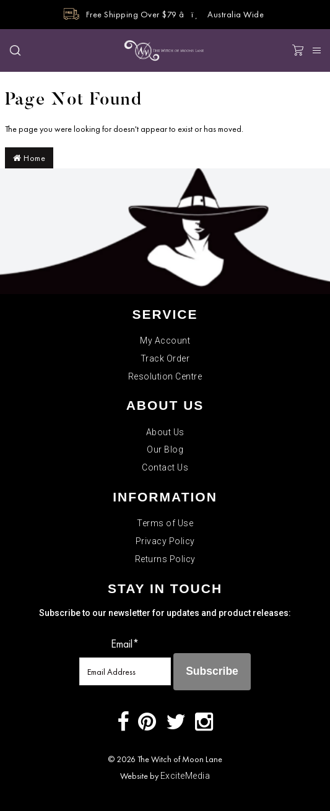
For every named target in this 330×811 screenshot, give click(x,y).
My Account (165, 340)
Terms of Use (165, 523)
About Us (165, 432)
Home (29, 157)
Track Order (165, 358)
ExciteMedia (185, 776)
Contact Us (165, 467)
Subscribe (212, 671)
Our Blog (165, 449)
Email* (125, 643)
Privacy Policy (165, 541)
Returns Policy (165, 559)
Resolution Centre (165, 376)
